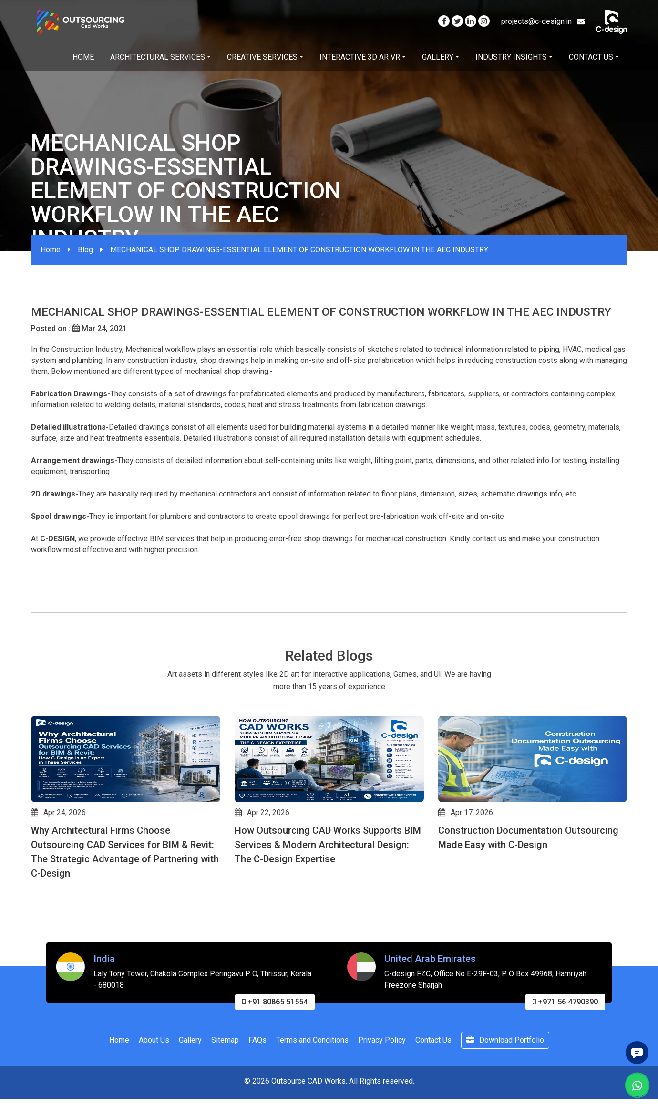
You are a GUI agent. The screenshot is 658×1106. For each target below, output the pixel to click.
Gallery (437, 57)
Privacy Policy (382, 1086)
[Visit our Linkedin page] (470, 21)
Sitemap (225, 1086)
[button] (35, 934)
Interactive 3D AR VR (359, 57)
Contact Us (591, 57)
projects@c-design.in (543, 21)
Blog (85, 249)
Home (83, 57)
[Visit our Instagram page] (484, 21)
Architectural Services (157, 57)
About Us (154, 1086)
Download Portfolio (505, 1086)
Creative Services (262, 57)
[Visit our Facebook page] (444, 21)
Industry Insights (511, 57)
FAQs (257, 1086)
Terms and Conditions (312, 1086)
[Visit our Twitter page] (457, 21)
